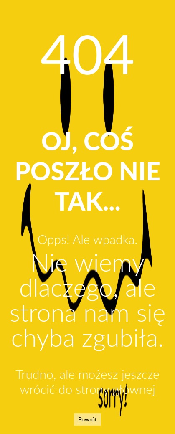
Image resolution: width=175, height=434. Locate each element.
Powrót (87, 419)
